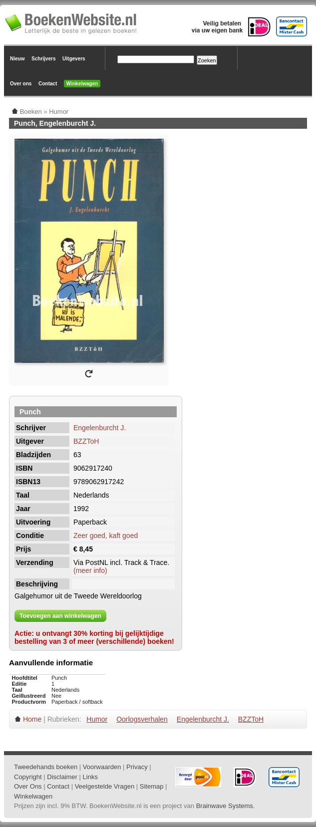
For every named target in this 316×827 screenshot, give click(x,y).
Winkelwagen (82, 83)
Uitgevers (73, 58)
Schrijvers (43, 58)
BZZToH (86, 441)
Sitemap (152, 786)
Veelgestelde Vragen (105, 786)
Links (90, 777)
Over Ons (28, 786)
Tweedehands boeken (45, 767)
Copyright (28, 777)
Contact (47, 83)
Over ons (20, 83)
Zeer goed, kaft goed (105, 536)
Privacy (137, 767)
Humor (96, 719)
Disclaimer (62, 777)
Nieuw (17, 58)
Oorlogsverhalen (142, 719)
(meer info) (90, 570)
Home (32, 719)
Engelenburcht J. (99, 428)
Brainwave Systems (224, 806)
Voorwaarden (102, 767)
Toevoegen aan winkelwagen (60, 615)
